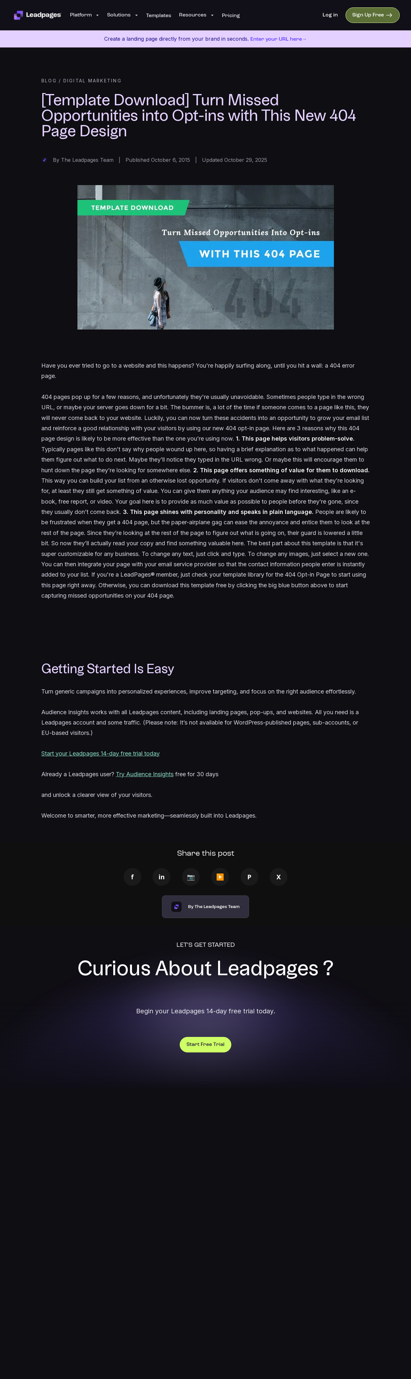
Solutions (122, 15)
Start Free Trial (205, 1044)
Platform (84, 15)
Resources (196, 15)
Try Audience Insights (145, 774)
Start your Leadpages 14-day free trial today (100, 753)
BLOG (49, 80)
